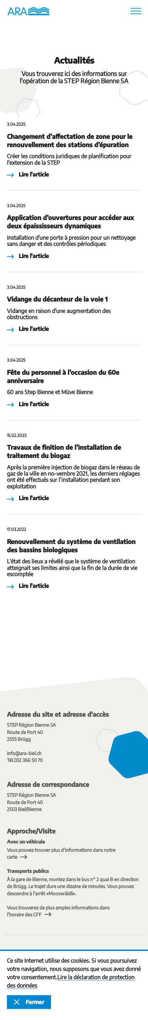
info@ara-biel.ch (24, 753)
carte (12, 857)
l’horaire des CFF (24, 914)
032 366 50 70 (28, 760)
